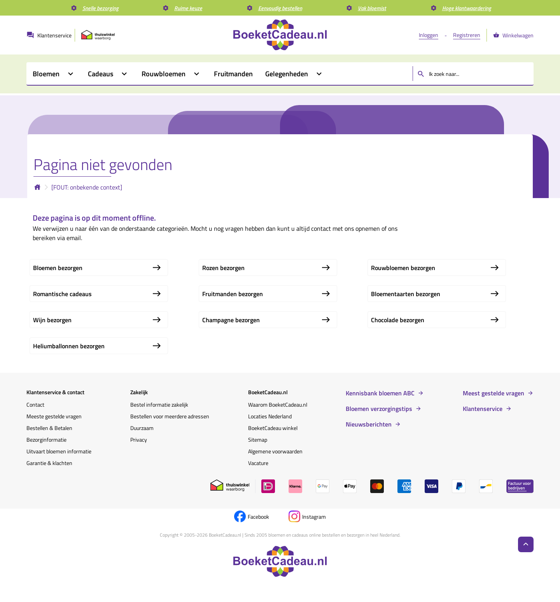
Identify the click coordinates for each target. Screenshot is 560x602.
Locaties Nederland (270, 416)
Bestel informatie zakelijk (159, 404)
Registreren (466, 35)
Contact (35, 404)
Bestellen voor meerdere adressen (169, 416)
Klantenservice (482, 408)
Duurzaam (142, 428)
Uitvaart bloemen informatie (58, 451)
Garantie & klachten (49, 463)
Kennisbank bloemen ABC (380, 393)
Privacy (138, 439)
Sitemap (257, 439)
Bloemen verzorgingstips (379, 408)
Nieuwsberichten (369, 424)
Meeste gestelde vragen (54, 416)
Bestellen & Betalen (49, 428)
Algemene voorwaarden (275, 451)
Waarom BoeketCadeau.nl (277, 404)
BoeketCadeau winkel (273, 428)
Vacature (258, 463)
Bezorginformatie (46, 439)
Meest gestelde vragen (493, 393)
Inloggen (428, 35)
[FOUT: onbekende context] (86, 187)
